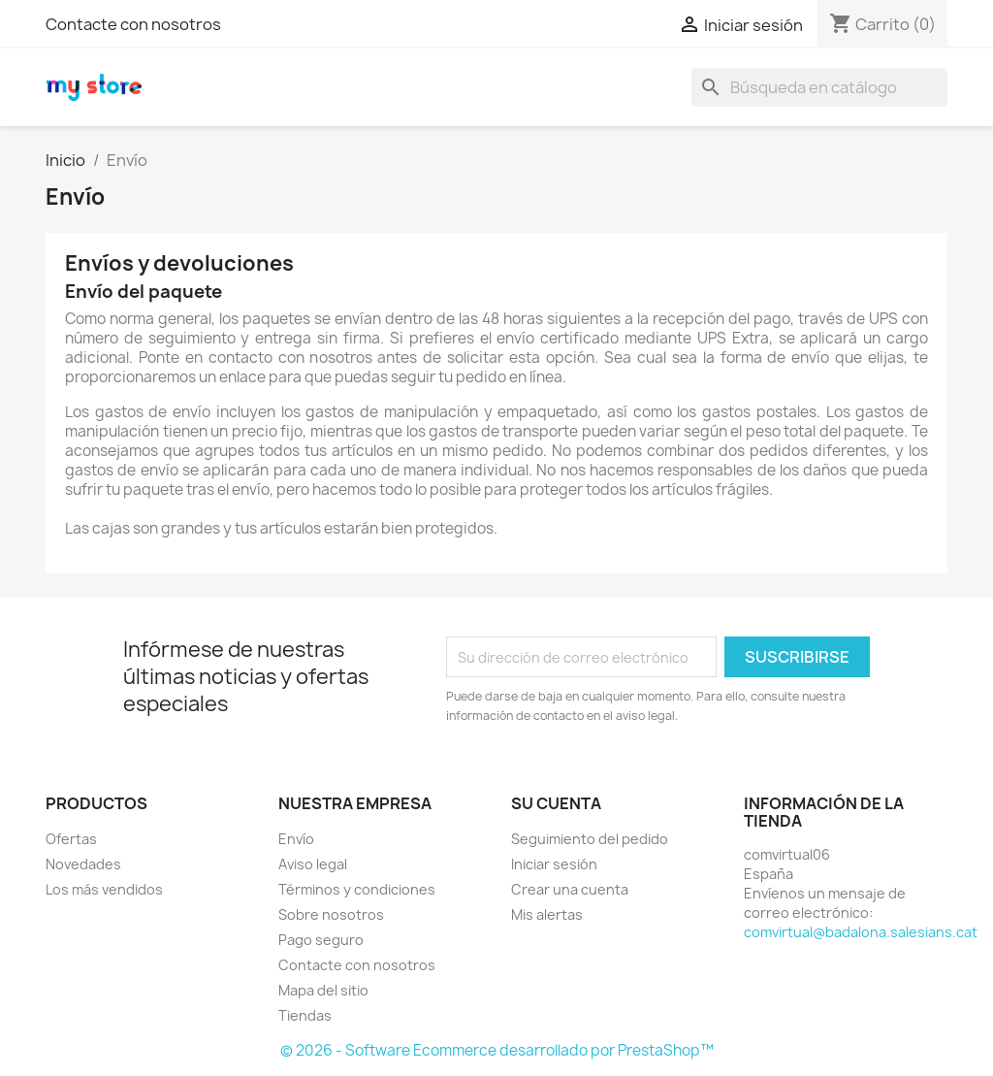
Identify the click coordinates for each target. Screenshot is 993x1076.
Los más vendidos (104, 889)
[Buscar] (819, 87)
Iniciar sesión (554, 864)
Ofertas (71, 839)
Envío (296, 839)
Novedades (83, 864)
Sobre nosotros (331, 914)
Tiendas (305, 1015)
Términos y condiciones (356, 889)
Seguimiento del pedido (589, 839)
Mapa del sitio (323, 990)
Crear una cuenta (569, 889)
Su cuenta (556, 803)
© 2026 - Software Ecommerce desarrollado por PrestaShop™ (497, 1050)
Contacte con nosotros (133, 24)
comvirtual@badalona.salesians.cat (860, 932)
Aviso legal (312, 864)
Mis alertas (547, 914)
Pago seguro (321, 939)
